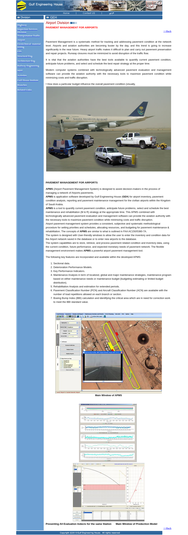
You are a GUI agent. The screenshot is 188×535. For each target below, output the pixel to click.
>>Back (167, 31)
